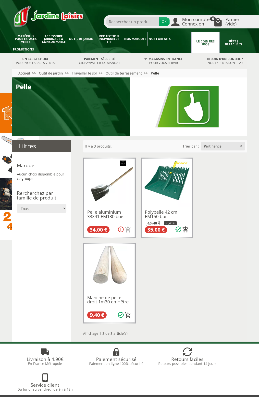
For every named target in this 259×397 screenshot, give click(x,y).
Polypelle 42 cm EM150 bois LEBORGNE (160, 215)
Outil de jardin (81, 39)
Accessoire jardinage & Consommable (54, 39)
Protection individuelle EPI (109, 39)
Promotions (23, 49)
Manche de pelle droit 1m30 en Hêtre (220, 213)
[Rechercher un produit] (132, 21)
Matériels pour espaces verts (26, 39)
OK (164, 21)
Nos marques (135, 39)
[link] (207, 362)
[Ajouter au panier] (126, 228)
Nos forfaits (160, 39)
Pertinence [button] (213, 146)
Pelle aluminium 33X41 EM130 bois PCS (105, 215)
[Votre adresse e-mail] (118, 355)
